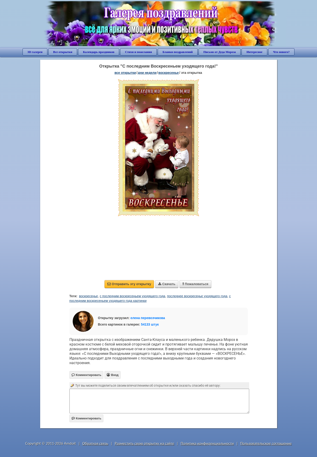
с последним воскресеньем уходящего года (132, 296)
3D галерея (34, 52)
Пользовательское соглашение (266, 443)
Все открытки (62, 52)
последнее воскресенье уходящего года (197, 296)
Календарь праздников (98, 52)
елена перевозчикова (148, 318)
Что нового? (281, 52)
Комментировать (86, 418)
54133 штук (150, 324)
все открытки (125, 73)
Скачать (166, 284)
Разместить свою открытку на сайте (144, 443)
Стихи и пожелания (138, 52)
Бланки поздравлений (178, 52)
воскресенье (168, 73)
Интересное (254, 52)
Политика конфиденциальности (207, 443)
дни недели (147, 73)
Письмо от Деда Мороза (219, 52)
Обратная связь (95, 443)
